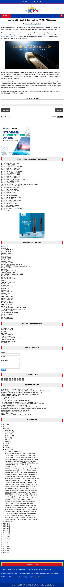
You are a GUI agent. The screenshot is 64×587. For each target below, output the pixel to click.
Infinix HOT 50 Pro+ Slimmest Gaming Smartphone (16, 266)
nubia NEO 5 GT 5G (7, 250)
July (6, 440)
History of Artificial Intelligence (10, 395)
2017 (5, 534)
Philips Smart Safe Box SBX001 (10, 187)
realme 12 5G (5, 283)
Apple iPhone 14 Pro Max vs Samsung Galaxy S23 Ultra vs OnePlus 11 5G (23, 408)
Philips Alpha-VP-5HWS (8, 206)
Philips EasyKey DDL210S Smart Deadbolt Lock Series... (21, 457)
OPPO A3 (4, 269)
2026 (5, 424)
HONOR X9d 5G (6, 253)
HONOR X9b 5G (6, 293)
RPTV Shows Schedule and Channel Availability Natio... (21, 513)
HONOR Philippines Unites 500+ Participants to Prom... (21, 486)
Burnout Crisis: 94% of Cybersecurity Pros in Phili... (20, 503)
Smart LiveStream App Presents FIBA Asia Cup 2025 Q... (21, 484)
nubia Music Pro (6, 256)
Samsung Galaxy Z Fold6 (8, 271)
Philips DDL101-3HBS (7, 198)
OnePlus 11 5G (5, 301)
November (8, 432)
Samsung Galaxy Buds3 (8, 341)
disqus (54, 116)
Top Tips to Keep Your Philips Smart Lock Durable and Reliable (19, 184)
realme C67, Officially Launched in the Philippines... (20, 515)
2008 (5, 552)
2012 (5, 544)
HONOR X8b (5, 290)
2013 (5, 542)
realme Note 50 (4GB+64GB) (9, 36)
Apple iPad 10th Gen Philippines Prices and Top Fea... (21, 490)
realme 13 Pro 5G (6, 267)
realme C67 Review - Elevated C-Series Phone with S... (21, 507)
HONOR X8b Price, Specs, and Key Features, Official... (21, 471)
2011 (5, 546)
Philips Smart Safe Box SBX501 (10, 163)
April (6, 445)
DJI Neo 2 (4, 331)
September (8, 436)
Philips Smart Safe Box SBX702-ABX (12, 186)
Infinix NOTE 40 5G (7, 277)
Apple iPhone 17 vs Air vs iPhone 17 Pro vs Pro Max (16, 389)
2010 (5, 548)
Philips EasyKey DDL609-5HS (10, 181)
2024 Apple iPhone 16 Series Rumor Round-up (15, 400)
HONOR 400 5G (6, 258)
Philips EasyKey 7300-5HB (9, 195)
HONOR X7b (5, 288)
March (7, 447)
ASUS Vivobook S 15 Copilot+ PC (11, 338)
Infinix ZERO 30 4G (7, 319)
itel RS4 (3, 280)
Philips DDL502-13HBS (8, 165)
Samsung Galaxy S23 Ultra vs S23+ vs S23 (14, 412)
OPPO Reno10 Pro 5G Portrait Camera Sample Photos (17, 415)
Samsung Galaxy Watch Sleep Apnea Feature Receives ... (22, 498)
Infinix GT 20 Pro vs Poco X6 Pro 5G (12, 274)
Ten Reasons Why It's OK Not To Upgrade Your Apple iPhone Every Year (22, 403)
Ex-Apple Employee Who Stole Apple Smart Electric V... (21, 496)
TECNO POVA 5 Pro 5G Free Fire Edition (13, 307)
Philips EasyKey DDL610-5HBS (10, 173)
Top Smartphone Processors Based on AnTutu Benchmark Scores (20, 407)
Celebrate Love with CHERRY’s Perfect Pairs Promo (20, 480)
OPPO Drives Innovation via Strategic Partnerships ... (20, 453)
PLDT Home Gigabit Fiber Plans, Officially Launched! (20, 511)
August (7, 438)
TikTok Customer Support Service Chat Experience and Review (20, 394)
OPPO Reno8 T (6, 306)
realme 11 (4, 315)
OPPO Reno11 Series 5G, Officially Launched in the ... (21, 517)
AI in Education (5, 399)
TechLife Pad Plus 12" (7, 336)
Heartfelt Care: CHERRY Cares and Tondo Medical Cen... (22, 472)
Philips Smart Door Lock (8, 194)
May (6, 443)
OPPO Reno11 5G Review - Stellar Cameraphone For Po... (22, 478)
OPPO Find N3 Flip (7, 296)
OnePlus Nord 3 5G (7, 303)
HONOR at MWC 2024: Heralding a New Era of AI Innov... (22, 459)
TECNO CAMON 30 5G (8, 282)
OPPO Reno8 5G (6, 304)
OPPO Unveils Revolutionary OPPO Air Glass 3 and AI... (21, 463)
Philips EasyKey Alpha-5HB (9, 189)
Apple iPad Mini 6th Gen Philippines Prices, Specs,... (20, 492)
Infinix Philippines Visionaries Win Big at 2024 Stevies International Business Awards (26, 391)
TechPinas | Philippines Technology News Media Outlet (37, 585)
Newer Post (5, 110)
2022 (5, 525)
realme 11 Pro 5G (6, 314)
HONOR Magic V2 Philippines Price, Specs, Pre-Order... (21, 469)
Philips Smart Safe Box (8, 192)
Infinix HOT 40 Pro (6, 317)
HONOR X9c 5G (6, 261)
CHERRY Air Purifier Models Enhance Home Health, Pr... (21, 502)
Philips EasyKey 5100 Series (9, 202)
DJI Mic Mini (4, 342)
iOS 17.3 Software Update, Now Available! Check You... (21, 494)
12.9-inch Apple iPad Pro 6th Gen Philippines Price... (20, 488)
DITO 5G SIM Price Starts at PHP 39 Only (17, 465)
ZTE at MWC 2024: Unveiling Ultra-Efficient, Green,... (20, 461)
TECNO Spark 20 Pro (7, 311)
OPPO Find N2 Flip (7, 413)
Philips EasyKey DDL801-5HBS (10, 170)
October (7, 434)
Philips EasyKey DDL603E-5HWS (11, 200)
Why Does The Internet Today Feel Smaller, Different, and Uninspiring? (22, 392)
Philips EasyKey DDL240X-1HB (10, 178)
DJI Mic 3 (4, 333)
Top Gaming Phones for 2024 (13, 451)
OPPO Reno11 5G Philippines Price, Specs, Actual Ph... (21, 509)
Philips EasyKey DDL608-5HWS (10, 190)
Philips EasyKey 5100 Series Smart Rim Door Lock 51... (21, 455)
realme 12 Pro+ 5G (7, 287)
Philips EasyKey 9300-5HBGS (10, 205)
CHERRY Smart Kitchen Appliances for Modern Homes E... (22, 467)
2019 (5, 531)
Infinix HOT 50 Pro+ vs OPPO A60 (11, 264)
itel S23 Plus (5, 285)
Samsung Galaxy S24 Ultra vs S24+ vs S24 (14, 405)
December (8, 430)
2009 (5, 550)
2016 (5, 536)
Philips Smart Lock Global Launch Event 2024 (14, 179)
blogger (59, 116)
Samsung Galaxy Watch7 (8, 339)
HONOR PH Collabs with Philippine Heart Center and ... (21, 505)
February (8, 449)
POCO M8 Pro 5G (6, 251)
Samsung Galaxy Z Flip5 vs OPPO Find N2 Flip (15, 410)
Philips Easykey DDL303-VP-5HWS (11, 197)
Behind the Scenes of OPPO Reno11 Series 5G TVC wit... (22, 519)
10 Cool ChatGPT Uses (8, 397)
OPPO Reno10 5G (6, 299)
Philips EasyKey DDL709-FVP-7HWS (12, 208)
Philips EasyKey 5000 (7, 182)
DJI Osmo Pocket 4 (7, 328)
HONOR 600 (5, 248)
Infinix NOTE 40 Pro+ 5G (8, 279)
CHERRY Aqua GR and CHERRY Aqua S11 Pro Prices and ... (23, 500)
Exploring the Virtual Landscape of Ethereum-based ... (21, 476)
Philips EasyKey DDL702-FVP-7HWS (12, 166)
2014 (5, 540)
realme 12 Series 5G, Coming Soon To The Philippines (21, 474)
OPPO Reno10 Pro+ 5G (8, 298)
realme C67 (44, 36)
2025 (5, 426)
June (6, 441)
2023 (5, 523)
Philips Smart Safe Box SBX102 (10, 168)
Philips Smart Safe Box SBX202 (10, 176)
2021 (5, 527)
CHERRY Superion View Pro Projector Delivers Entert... (21, 482)
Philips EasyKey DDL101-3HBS (10, 174)
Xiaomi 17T (4, 247)
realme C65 (4, 275)
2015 (5, 538)
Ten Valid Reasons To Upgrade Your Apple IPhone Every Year (19, 402)
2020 (5, 529)
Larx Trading (5, 210)
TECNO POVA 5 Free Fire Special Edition (13, 309)
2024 (5, 428)
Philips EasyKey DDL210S (9, 203)
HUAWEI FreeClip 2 (7, 330)
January (7, 521)
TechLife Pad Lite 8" (7, 334)
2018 (5, 533)
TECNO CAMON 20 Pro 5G (9, 312)
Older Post (59, 110)
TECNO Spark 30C (7, 263)
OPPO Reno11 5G (6, 291)
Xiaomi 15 (4, 255)
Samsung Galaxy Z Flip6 (8, 272)
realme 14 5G (5, 259)
